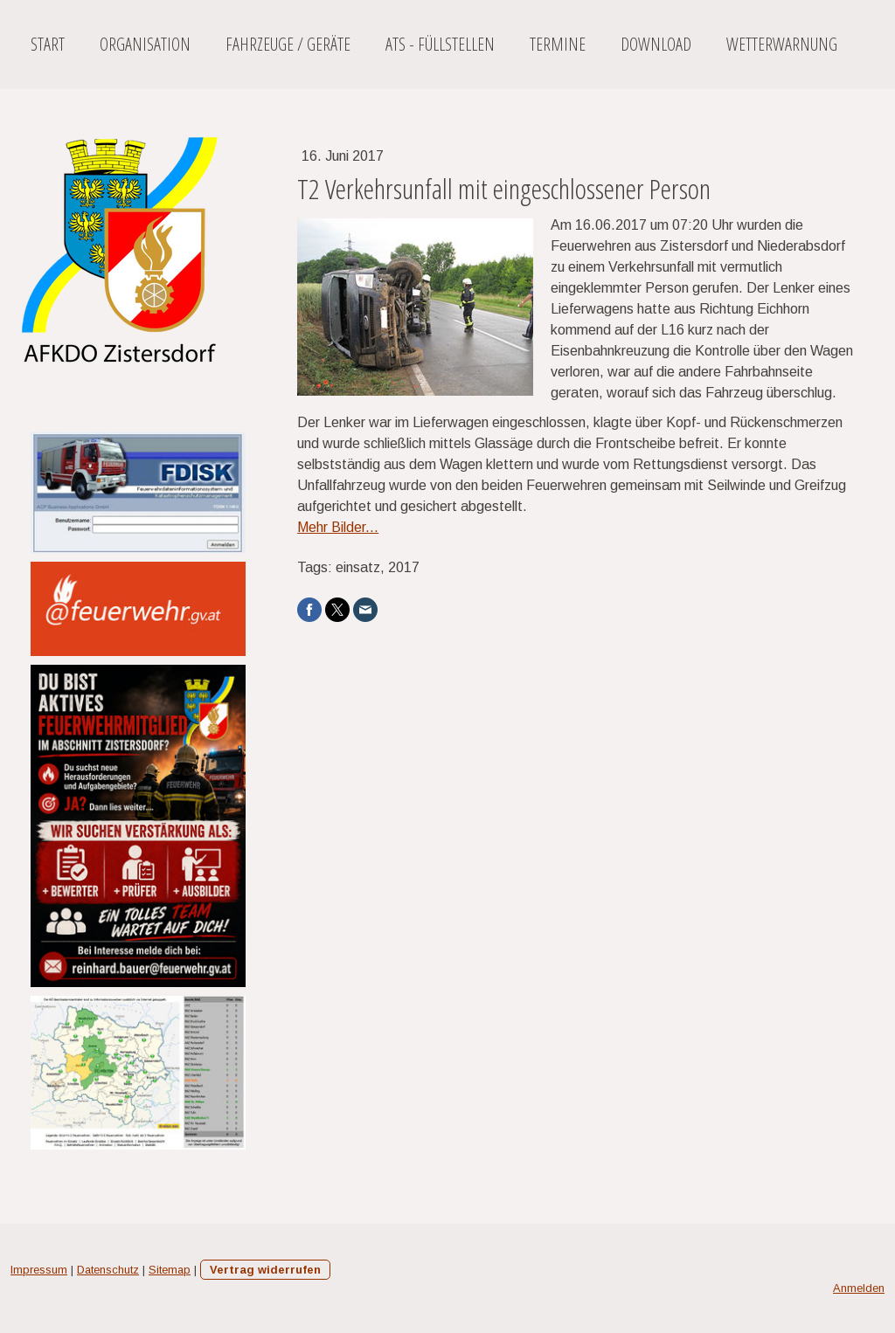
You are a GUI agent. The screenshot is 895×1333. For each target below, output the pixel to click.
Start (48, 44)
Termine (558, 44)
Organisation (145, 44)
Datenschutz (108, 1269)
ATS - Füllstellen (440, 44)
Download (656, 44)
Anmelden (859, 1288)
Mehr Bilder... (337, 527)
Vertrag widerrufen (265, 1269)
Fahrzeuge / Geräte (287, 44)
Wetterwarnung (781, 44)
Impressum (38, 1269)
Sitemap (170, 1269)
